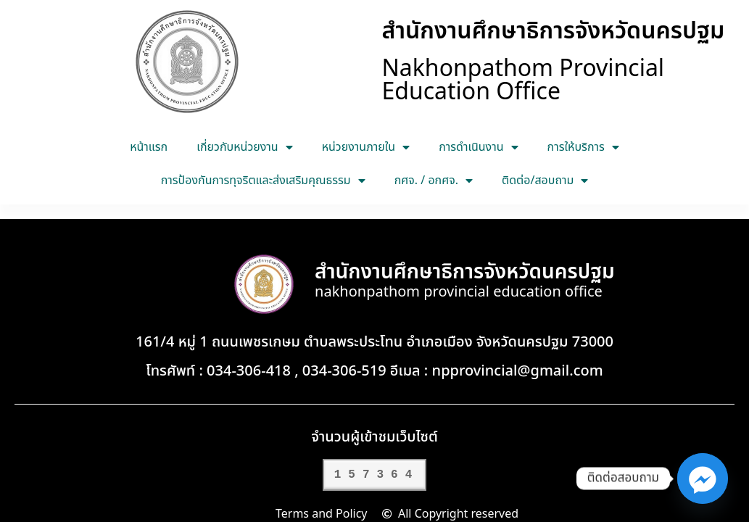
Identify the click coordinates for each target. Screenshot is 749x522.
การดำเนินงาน (478, 147)
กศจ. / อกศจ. (433, 180)
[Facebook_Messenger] (702, 478)
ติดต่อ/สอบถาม (545, 180)
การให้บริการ (583, 147)
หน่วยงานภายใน (366, 147)
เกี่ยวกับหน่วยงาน (244, 147)
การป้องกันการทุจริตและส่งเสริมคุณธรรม (263, 180)
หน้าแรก (148, 147)
